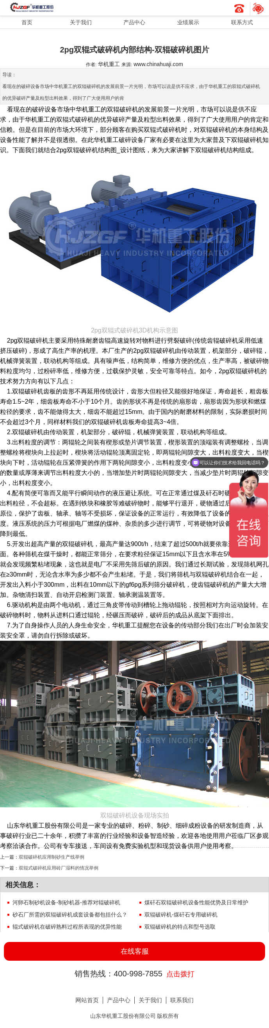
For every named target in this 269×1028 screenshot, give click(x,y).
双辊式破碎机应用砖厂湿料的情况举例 (58, 867)
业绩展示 (188, 22)
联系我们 (182, 1000)
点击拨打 (180, 974)
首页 (26, 22)
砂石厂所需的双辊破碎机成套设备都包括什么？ (69, 914)
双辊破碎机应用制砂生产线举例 (51, 856)
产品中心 (134, 22)
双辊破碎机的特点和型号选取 (180, 927)
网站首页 (87, 1000)
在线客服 (135, 951)
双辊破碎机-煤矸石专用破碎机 (180, 914)
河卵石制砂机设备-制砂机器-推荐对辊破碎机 (66, 902)
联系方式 (242, 22)
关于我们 (81, 22)
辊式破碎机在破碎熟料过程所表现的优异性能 (67, 927)
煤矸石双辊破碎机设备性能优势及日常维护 (196, 902)
